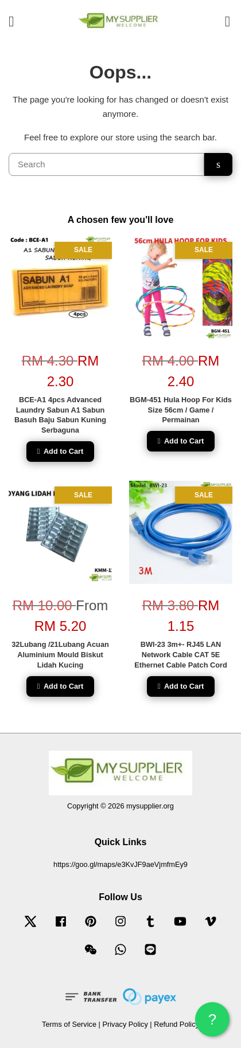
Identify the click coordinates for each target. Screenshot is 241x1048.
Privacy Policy (124, 1024)
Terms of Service (69, 1024)
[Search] (106, 164)
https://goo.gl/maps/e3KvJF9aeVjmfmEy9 (120, 864)
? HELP (212, 1024)
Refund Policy (176, 1024)
